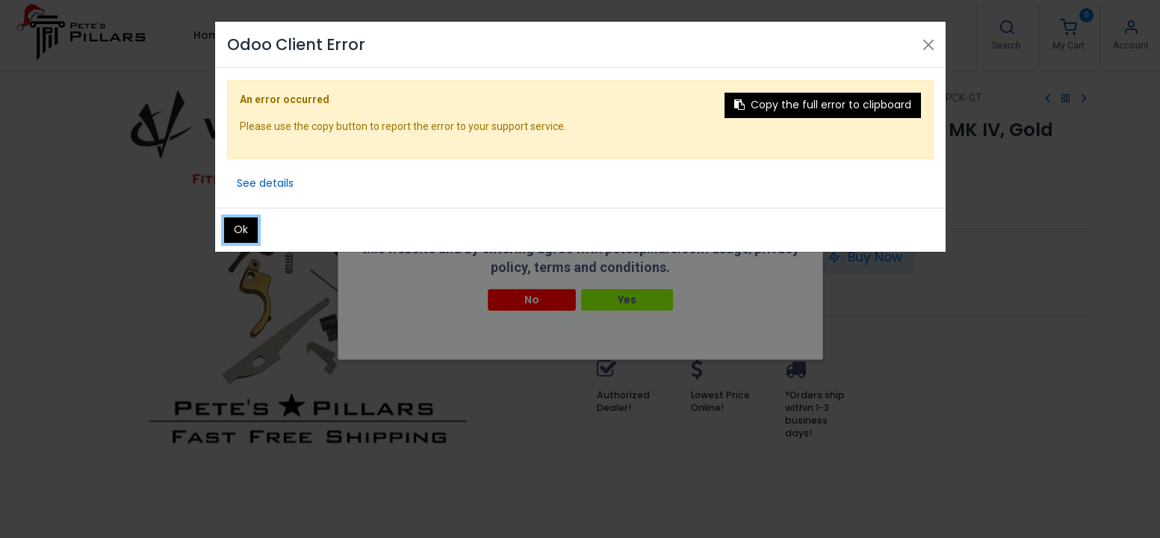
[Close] (928, 45)
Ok (241, 229)
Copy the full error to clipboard (822, 104)
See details (265, 183)
